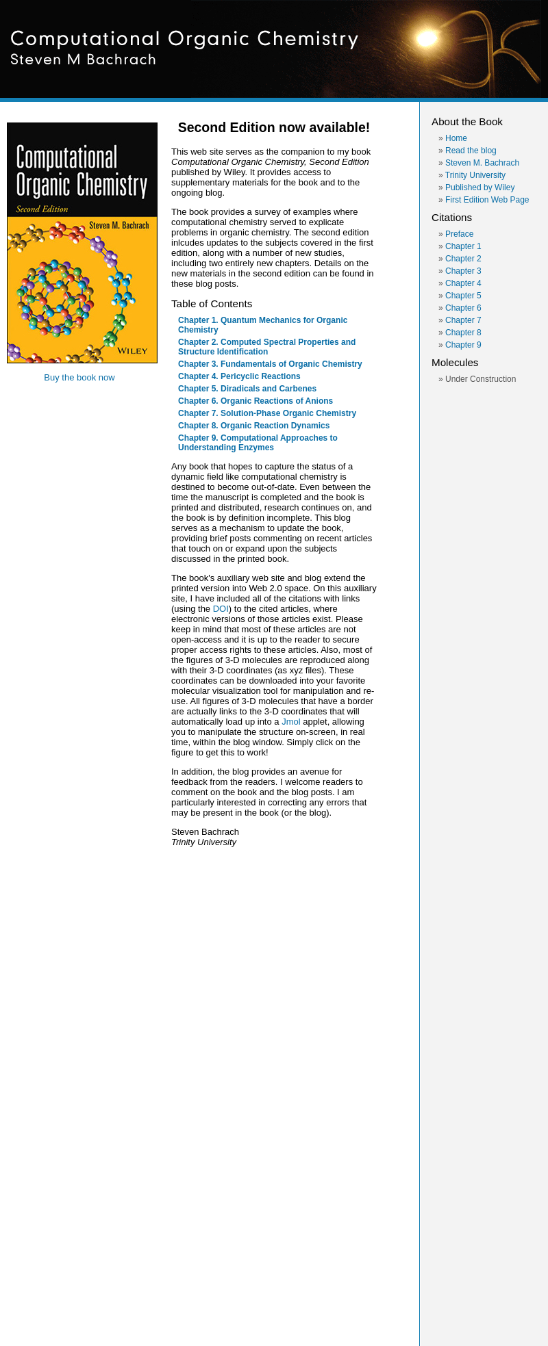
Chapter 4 (463, 283)
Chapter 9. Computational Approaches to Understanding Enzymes (258, 442)
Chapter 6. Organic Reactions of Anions (255, 401)
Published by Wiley (479, 187)
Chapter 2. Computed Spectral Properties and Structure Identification (267, 347)
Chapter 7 (463, 320)
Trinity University (475, 175)
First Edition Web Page (487, 200)
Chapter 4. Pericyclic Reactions (239, 376)
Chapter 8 (463, 332)
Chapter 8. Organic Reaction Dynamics (253, 425)
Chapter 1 (463, 246)
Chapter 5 (463, 295)
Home (456, 138)
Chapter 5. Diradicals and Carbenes (247, 388)
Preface (459, 234)
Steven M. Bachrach (482, 163)
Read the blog (471, 150)
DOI (221, 609)
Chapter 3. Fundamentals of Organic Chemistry (270, 364)
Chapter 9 (463, 345)
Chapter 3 (463, 271)
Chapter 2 (463, 258)
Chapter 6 (463, 308)
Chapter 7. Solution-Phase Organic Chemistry (267, 413)
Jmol (291, 721)
